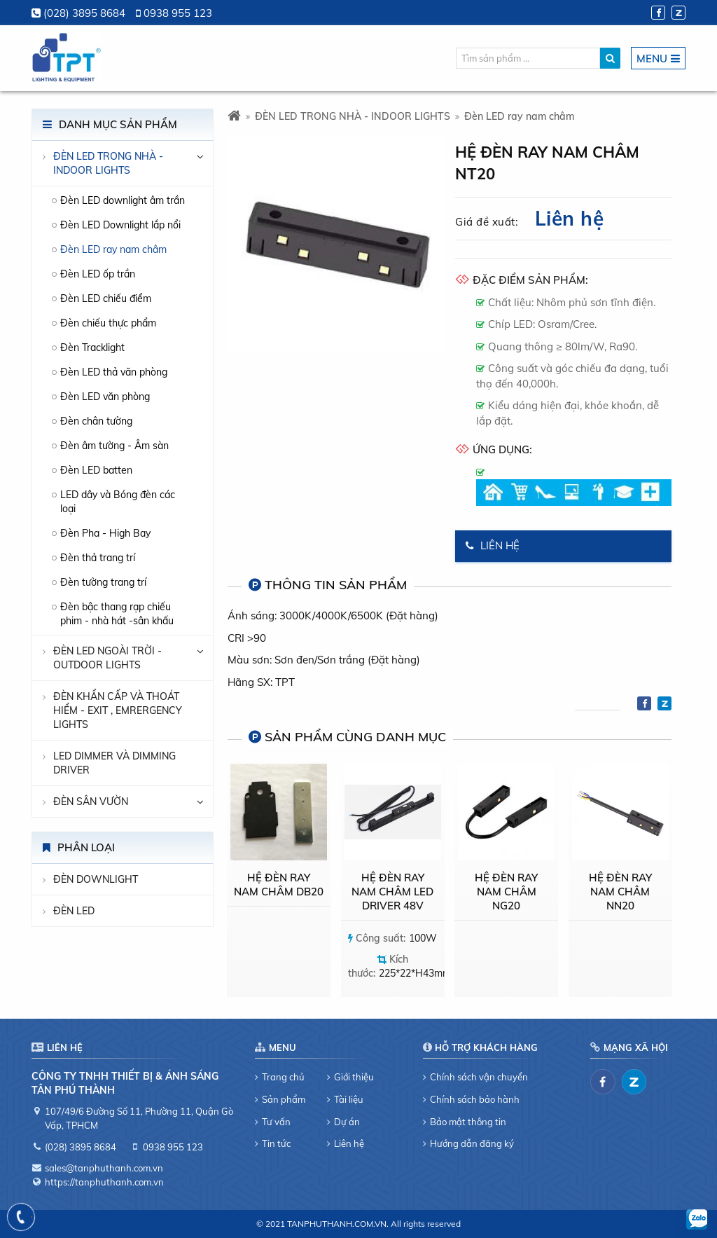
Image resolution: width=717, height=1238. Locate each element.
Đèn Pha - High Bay (105, 533)
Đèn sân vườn (90, 801)
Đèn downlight (95, 879)
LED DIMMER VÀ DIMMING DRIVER (114, 763)
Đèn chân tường (96, 421)
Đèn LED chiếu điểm (105, 298)
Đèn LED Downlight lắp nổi (120, 225)
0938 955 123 (178, 13)
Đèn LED (74, 911)
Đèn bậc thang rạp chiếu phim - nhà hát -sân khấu (117, 613)
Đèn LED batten (96, 470)
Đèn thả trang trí (97, 557)
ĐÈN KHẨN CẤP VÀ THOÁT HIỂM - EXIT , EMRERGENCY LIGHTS (117, 710)
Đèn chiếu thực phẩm (108, 323)
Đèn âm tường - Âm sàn (114, 445)
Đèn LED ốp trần (97, 274)
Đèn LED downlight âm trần (122, 200)
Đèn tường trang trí (103, 582)
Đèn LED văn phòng (105, 396)
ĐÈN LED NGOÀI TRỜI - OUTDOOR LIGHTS (107, 658)
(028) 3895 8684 (84, 13)
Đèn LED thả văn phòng (113, 372)
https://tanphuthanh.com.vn (104, 1182)
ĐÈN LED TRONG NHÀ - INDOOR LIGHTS (108, 163)
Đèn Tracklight (92, 347)
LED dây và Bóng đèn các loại (117, 501)
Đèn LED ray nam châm (113, 249)
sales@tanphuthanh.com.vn (104, 1168)
